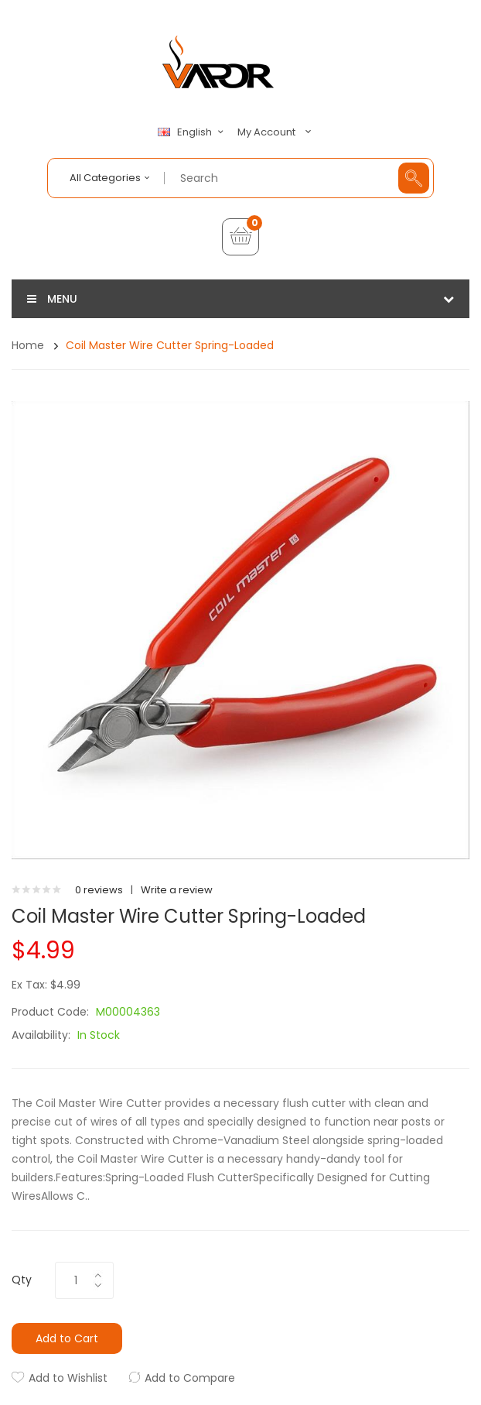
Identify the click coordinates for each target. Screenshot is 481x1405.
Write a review (177, 889)
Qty (22, 1279)
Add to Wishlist (68, 1378)
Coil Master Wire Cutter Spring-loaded (170, 345)
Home (28, 345)
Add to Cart (67, 1338)
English (192, 132)
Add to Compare (190, 1378)
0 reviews (99, 889)
